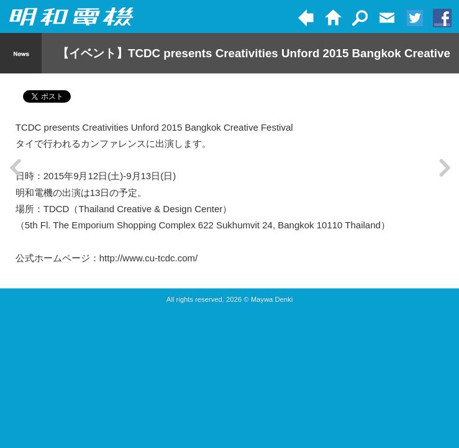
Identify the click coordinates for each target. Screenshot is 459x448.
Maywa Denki (272, 299)
